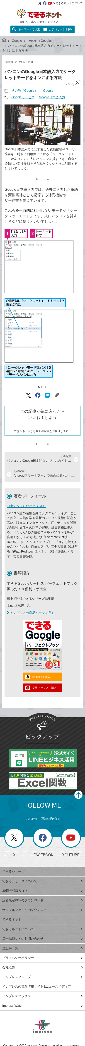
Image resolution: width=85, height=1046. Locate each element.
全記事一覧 (42, 948)
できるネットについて (68, 3)
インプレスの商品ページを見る (30, 613)
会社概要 (42, 967)
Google (17, 40)
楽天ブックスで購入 (44, 687)
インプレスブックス (42, 996)
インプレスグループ (42, 977)
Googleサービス (22, 97)
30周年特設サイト (42, 890)
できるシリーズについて (42, 881)
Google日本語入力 (52, 97)
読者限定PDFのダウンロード (42, 900)
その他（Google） (41, 40)
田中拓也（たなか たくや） (26, 506)
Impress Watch (42, 1005)
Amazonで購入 (41, 676)
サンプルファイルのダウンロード (42, 910)
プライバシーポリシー (42, 958)
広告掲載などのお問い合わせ (42, 938)
